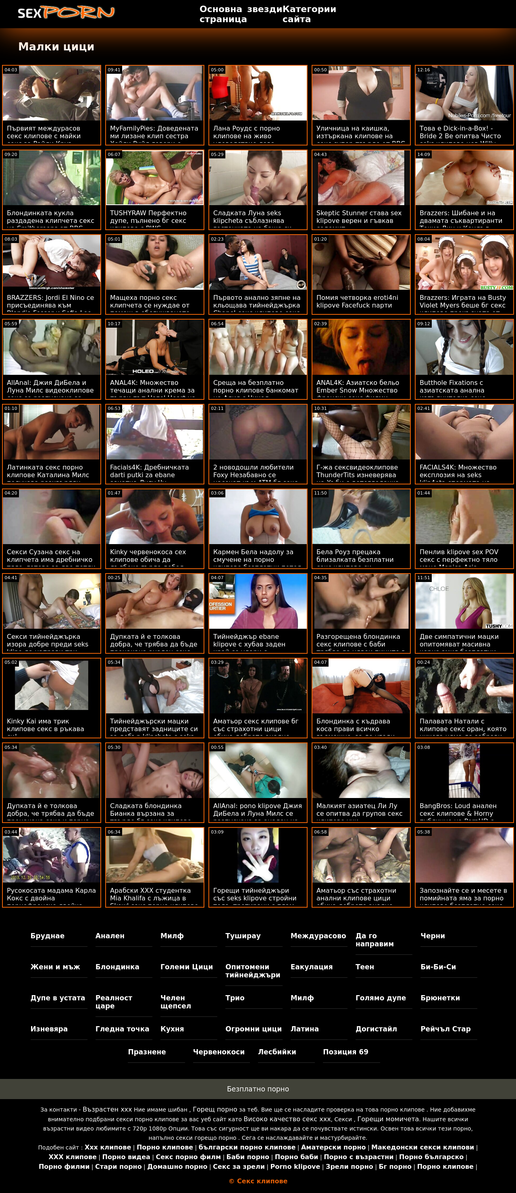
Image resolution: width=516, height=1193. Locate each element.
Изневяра (49, 1029)
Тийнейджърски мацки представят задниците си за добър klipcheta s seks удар (154, 732)
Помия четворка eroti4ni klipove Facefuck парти (357, 301)
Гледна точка (123, 1029)
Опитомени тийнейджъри (252, 971)
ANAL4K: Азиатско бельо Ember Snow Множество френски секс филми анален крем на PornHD (357, 394)
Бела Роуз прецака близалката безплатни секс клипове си (355, 559)
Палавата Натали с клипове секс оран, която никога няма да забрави (463, 728)
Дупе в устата (58, 998)
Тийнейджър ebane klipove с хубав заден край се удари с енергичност (249, 648)
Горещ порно (215, 1109)
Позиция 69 (345, 1052)
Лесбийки (277, 1052)
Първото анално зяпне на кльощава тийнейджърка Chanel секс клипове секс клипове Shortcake (257, 309)
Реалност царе (114, 1002)
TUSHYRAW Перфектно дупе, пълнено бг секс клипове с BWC (148, 220)
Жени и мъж (55, 967)
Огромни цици (253, 1029)
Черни (432, 936)
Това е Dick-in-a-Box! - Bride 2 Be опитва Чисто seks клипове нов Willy (460, 136)
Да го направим (375, 940)
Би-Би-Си (438, 967)
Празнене (147, 1052)
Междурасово (318, 936)
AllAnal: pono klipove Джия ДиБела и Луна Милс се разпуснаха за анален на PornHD (257, 817)
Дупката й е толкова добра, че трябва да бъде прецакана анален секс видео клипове (154, 648)
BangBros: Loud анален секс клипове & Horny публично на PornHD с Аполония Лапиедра (458, 817)
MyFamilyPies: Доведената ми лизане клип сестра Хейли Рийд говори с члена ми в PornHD (154, 140)
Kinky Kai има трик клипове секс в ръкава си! (45, 728)
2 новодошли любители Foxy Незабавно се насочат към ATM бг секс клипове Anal (255, 478)
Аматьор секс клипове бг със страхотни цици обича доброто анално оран (256, 732)
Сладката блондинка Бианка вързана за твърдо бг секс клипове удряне (150, 817)
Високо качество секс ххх (287, 1119)
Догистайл (376, 1029)
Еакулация (312, 967)
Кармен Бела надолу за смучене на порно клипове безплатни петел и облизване (257, 563)
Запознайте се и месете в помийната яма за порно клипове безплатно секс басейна (463, 902)
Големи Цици (186, 967)
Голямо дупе (381, 998)
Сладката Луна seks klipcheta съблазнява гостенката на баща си (252, 220)
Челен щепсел (175, 1002)
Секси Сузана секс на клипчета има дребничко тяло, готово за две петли (51, 559)
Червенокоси (219, 1052)
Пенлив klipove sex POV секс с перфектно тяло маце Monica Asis (459, 559)
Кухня (172, 1029)
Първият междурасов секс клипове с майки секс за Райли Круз (44, 136)
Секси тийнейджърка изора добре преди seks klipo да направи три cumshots (47, 648)
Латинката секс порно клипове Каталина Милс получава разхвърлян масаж (48, 478)
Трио (234, 998)
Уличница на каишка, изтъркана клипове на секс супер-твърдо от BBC (360, 136)
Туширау (242, 936)
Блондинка (117, 967)
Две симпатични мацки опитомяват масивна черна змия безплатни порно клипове (459, 648)
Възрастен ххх (107, 1109)
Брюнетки (440, 998)
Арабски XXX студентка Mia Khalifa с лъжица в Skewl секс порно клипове (154, 898)
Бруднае (48, 936)
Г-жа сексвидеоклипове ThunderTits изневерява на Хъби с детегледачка (357, 474)
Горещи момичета (388, 1119)
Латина (305, 1029)
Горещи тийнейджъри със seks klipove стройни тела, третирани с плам (255, 898)
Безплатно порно (258, 1089)
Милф (172, 936)
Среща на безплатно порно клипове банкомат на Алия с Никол (255, 390)
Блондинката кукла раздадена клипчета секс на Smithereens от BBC (50, 220)
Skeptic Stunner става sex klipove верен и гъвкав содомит (359, 220)
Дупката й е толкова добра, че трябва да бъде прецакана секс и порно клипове (50, 817)
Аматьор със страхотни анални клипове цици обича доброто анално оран (356, 902)
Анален (110, 936)
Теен (365, 967)
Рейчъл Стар (445, 1029)
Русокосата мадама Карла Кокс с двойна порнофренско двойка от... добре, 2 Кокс (51, 902)
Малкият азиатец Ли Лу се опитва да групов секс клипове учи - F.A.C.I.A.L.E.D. (359, 817)
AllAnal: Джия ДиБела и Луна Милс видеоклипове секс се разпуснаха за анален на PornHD (50, 394)
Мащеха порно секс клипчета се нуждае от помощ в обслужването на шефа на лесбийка (150, 309)
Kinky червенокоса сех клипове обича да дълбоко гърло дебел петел (148, 563)
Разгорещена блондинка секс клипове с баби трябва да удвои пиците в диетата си (360, 648)
